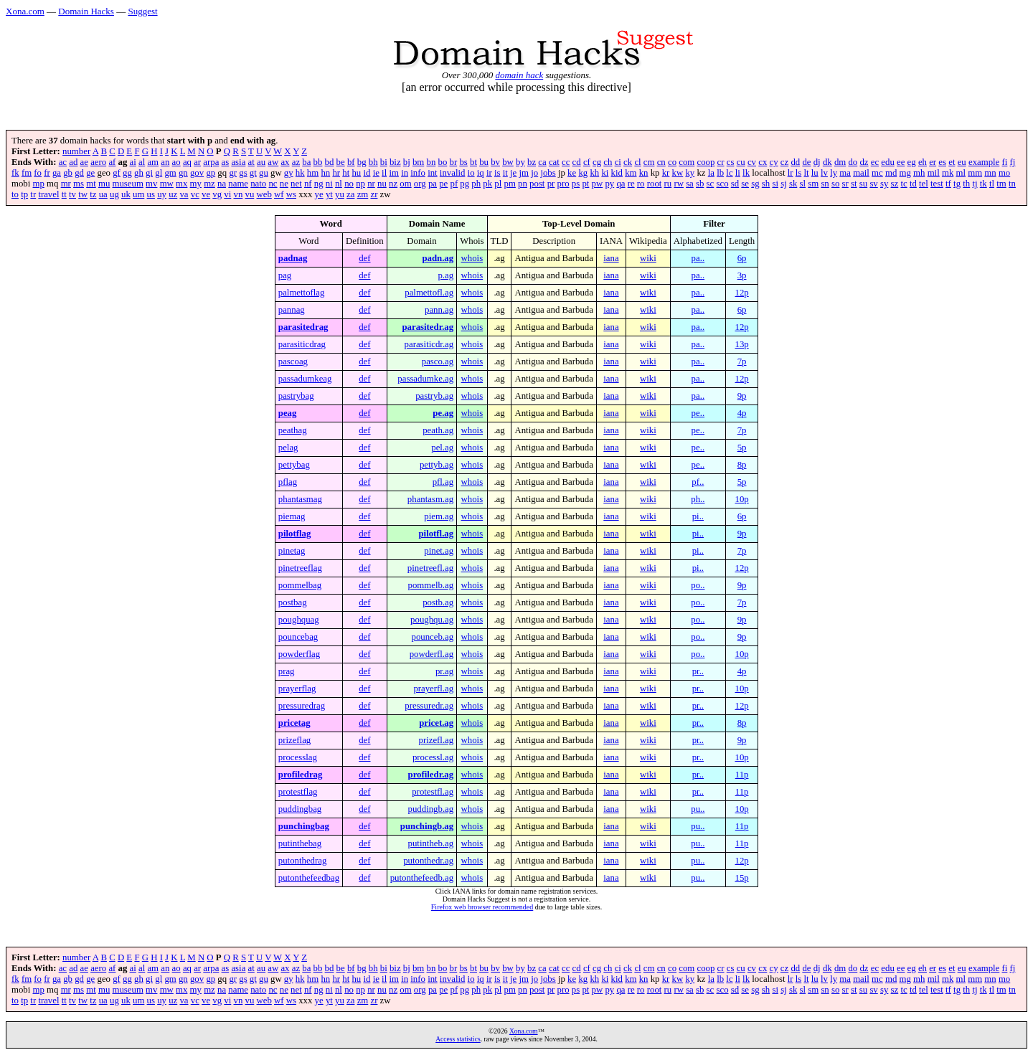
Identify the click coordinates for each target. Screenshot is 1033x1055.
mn (990, 173)
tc (903, 184)
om (405, 184)
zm (363, 194)
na (221, 184)
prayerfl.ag (433, 688)
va (183, 194)
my (196, 184)
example (983, 162)
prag (286, 671)
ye (319, 194)
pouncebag (298, 637)
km (630, 173)
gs (243, 173)
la (711, 173)
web (264, 194)
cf (586, 162)
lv (824, 173)
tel (923, 184)
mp (38, 184)
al (141, 162)
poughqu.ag (431, 620)
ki (604, 173)
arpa (211, 162)
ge (90, 173)
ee (901, 162)
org (420, 184)
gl (158, 173)
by (520, 162)
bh (373, 162)
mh (919, 173)
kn (643, 173)
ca (542, 162)
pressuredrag (301, 706)
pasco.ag (437, 361)
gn (183, 173)
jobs (547, 173)
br (454, 162)
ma (845, 173)
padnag (293, 258)
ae (84, 162)
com (686, 162)
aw (273, 162)
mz (209, 184)
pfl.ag (443, 482)
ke (571, 173)
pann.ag (439, 310)
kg (583, 173)
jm (524, 173)
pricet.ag (436, 723)
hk (300, 173)
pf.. (698, 482)
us (151, 194)
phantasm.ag (430, 499)
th (966, 184)
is (497, 173)
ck (627, 162)
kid (617, 173)
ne (284, 184)
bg (362, 162)
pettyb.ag (436, 465)
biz (395, 162)
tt (64, 194)
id (366, 173)
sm (813, 184)
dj (817, 162)
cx (762, 162)
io (471, 173)
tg (957, 184)
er (932, 162)
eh (922, 162)
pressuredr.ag (429, 706)
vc (195, 194)
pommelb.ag (431, 585)
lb (720, 173)
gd (79, 173)
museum (127, 184)
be (340, 162)
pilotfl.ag (435, 534)
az (296, 162)
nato (258, 184)
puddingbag (299, 809)
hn (325, 173)
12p (741, 293)
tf (948, 184)
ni (329, 184)
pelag (288, 448)
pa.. (698, 258)
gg (127, 173)
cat (554, 162)
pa (432, 184)
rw (679, 184)
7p (742, 361)
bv (495, 162)
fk (15, 173)
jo (534, 173)
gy (288, 173)
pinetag (292, 551)
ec (875, 162)
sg (755, 184)
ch (607, 162)
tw (83, 194)
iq (480, 173)
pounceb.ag (433, 637)
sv (873, 184)
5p (742, 448)
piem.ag (438, 516)
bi (383, 162)
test (936, 184)
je (513, 173)
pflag (287, 482)
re (631, 184)
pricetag (294, 723)
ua (103, 194)
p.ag (445, 275)
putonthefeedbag (308, 878)
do (852, 162)
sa (690, 184)
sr (845, 184)
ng (319, 184)
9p (742, 396)
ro (641, 184)
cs (731, 162)
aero (98, 162)
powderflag (299, 654)
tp (24, 194)
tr (33, 194)
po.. (697, 585)
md (891, 173)
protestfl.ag (432, 792)
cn (661, 162)
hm (313, 173)
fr (47, 173)
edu (887, 162)
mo (1004, 173)
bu (484, 162)
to (15, 194)
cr (721, 162)
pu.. (697, 809)
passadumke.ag (425, 379)
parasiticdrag (302, 344)
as (226, 162)
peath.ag (438, 430)
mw (167, 184)
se (745, 184)
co (672, 162)
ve (206, 194)
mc (877, 173)
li (737, 173)
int (433, 173)
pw (597, 184)
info (417, 173)
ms (78, 184)
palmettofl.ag (429, 293)
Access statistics (458, 1039)
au (261, 162)
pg (464, 184)
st (854, 184)
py (609, 184)
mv (151, 184)
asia (238, 162)
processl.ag (432, 757)
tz (93, 194)
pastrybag (296, 396)
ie (376, 173)
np (360, 184)
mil (934, 173)
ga (56, 173)
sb (700, 184)
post (536, 184)
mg (905, 173)
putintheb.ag (431, 843)
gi (149, 173)
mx (181, 184)
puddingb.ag (431, 809)
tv (72, 194)
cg (597, 162)
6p (742, 258)
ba (306, 162)
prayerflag (297, 688)
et (951, 162)
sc (710, 184)
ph (476, 184)
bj (406, 162)
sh (766, 184)
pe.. (698, 413)
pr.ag (444, 671)
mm (975, 173)
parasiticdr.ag (429, 344)
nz (393, 184)
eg (911, 162)
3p (742, 275)
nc (272, 184)
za (350, 194)
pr (551, 184)
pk (487, 184)
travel (48, 194)
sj (783, 184)
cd (576, 162)
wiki (648, 258)
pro (563, 184)
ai (133, 162)
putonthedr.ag (428, 861)
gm (170, 173)
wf (279, 194)
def (364, 258)
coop (706, 162)
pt (585, 184)
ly (833, 173)
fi (1005, 162)
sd (735, 184)
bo (443, 162)
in (404, 173)
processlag (297, 757)
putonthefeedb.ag (421, 878)
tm (1001, 184)
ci (618, 162)
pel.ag (442, 448)
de (806, 162)
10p (741, 499)
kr (666, 173)
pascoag (293, 361)
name (238, 184)
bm (418, 162)
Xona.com (25, 11)
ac (63, 162)
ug (114, 194)
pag (284, 275)
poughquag (298, 620)
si (775, 184)
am (153, 162)
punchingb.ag (426, 826)
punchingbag (303, 826)
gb (67, 173)
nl (338, 184)
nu (382, 184)
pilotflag (294, 534)
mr (66, 184)
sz (895, 184)
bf (351, 162)
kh (594, 173)
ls (799, 173)
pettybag (294, 465)
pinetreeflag (300, 568)
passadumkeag (305, 379)
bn (431, 162)
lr (790, 173)
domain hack (519, 75)
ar (197, 162)
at (251, 162)
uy (161, 194)
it (505, 173)
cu (741, 162)
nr (371, 184)
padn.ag (437, 258)
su (863, 184)
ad (73, 162)
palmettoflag (301, 293)
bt (473, 162)
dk (827, 162)
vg (217, 194)
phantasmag (300, 499)
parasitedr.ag (427, 327)
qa (620, 184)
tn (1012, 184)
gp (210, 173)
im (394, 173)
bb (318, 162)
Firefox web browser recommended (482, 907)
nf (308, 184)
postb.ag (438, 602)
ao (176, 162)
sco (722, 184)
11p (742, 775)
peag (287, 413)
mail (861, 173)
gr (233, 173)
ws (291, 194)
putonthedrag (302, 861)
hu (356, 173)
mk (947, 173)
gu (263, 173)
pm (510, 184)
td (913, 184)
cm (649, 162)
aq (187, 162)
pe (443, 184)
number (76, 151)
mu (104, 184)
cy (774, 162)
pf (454, 184)
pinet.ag (438, 551)
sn (825, 184)
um (138, 194)
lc (729, 173)
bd (329, 162)
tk (983, 184)
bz (531, 162)
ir (489, 173)
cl (637, 162)
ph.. (697, 499)
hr (336, 173)
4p (742, 413)
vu (250, 194)
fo (38, 173)
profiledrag (300, 775)
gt (253, 173)
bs (463, 162)
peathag (292, 430)
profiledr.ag (431, 775)
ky (689, 173)
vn (238, 194)
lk (746, 173)
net (296, 184)
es (942, 162)
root (654, 184)
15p (741, 878)
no (349, 184)
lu (815, 173)
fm (27, 173)
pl (497, 184)
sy (884, 184)
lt (805, 173)
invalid (453, 173)
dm (840, 162)
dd (795, 162)
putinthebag (299, 843)
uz (173, 194)
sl (803, 184)
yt (329, 194)
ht (345, 173)
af (111, 162)
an (165, 162)
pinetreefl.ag (430, 568)
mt (91, 184)
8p (742, 465)
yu (339, 194)
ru (668, 184)
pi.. (698, 516)
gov (197, 173)
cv (751, 162)
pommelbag (299, 585)
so (835, 184)
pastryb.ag (434, 396)
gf (117, 173)
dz (863, 162)
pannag (291, 310)
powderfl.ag (431, 654)
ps (576, 184)
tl (991, 184)
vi (227, 194)
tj (974, 184)
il (384, 173)
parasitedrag (303, 327)
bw (508, 162)
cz (784, 162)
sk (793, 184)
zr (373, 194)
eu (962, 162)
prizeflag (294, 740)
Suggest (142, 11)
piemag (292, 516)
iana (610, 258)
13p (741, 344)
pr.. (698, 671)
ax (284, 162)
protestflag (298, 792)
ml (961, 173)
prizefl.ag (435, 740)
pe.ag (443, 413)
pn (522, 184)
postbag (292, 602)
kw (678, 173)
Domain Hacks (86, 11)
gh (138, 173)
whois (472, 258)
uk (126, 194)
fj (1013, 162)
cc (566, 162)
